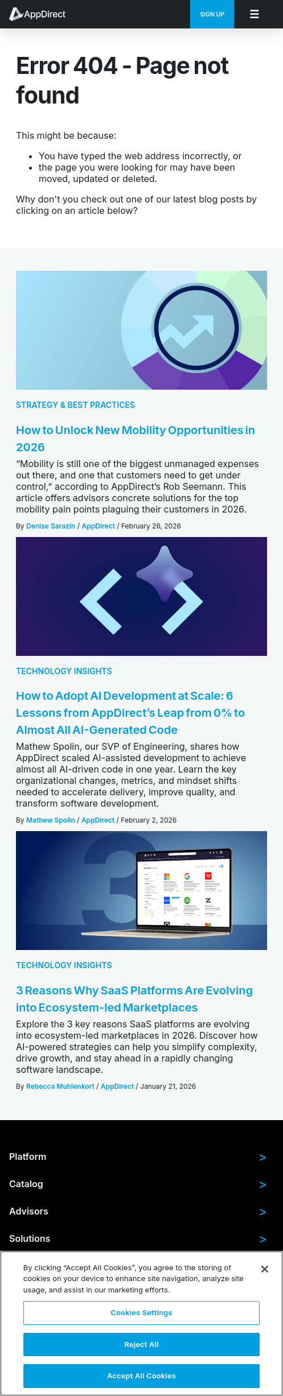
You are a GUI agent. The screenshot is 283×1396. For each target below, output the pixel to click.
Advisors (138, 1211)
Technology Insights (64, 671)
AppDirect (98, 526)
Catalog (138, 1183)
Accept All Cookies (141, 1375)
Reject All (141, 1344)
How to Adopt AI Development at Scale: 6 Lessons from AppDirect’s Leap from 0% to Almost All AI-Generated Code (130, 713)
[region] (141, 1323)
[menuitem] (43, 14)
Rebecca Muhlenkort (60, 1086)
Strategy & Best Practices (75, 405)
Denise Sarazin (50, 526)
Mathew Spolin (50, 820)
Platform (138, 1156)
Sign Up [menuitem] (212, 14)
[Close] (264, 1269)
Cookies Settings (141, 1312)
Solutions (138, 1238)
